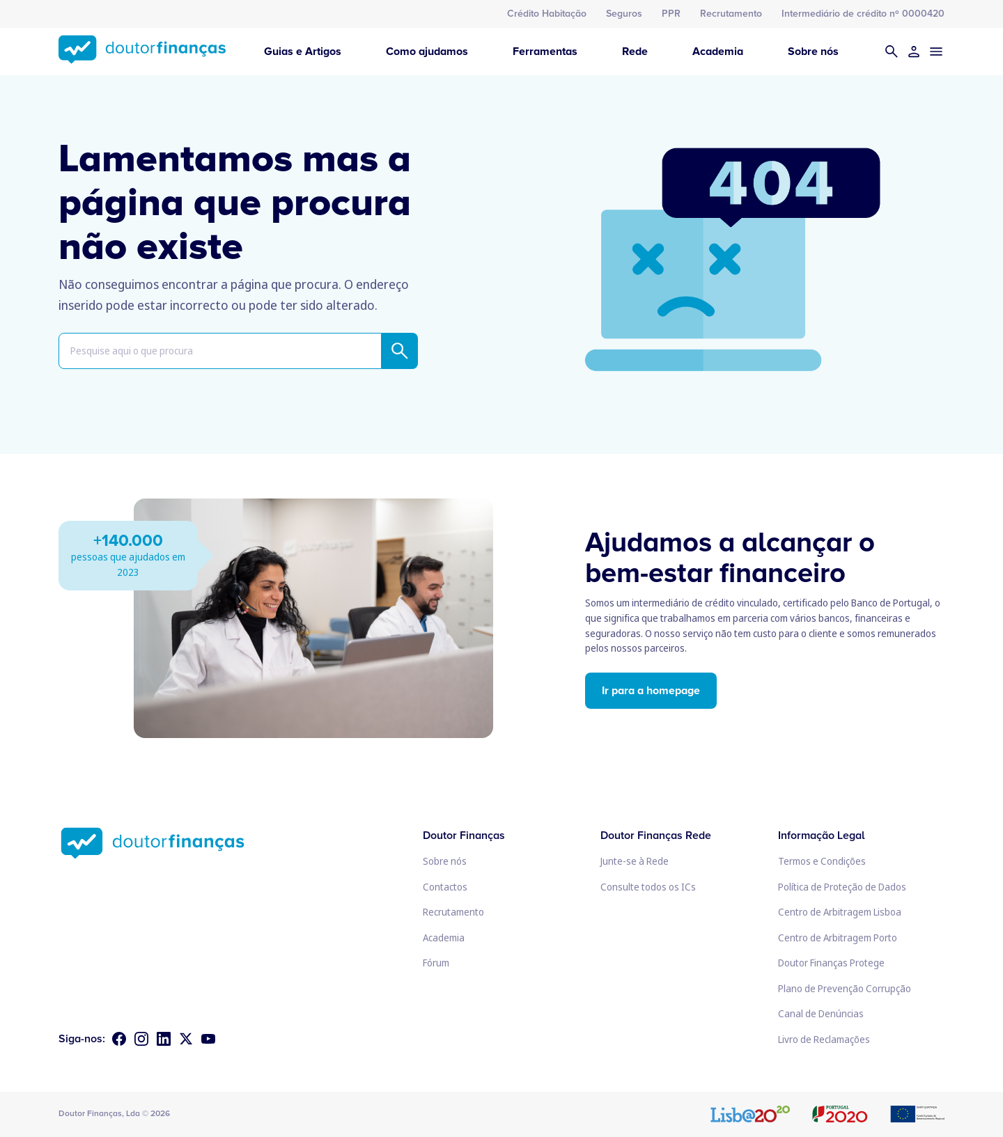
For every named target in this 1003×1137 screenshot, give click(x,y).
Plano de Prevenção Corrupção (844, 988)
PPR (671, 13)
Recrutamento (731, 13)
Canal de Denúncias (821, 1013)
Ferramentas (545, 51)
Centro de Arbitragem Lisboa (839, 911)
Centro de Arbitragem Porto (837, 937)
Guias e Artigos (302, 51)
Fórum (436, 962)
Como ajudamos (427, 51)
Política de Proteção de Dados (842, 886)
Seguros (624, 13)
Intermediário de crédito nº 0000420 (863, 13)
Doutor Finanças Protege (831, 962)
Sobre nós (813, 51)
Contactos (445, 886)
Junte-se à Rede (634, 861)
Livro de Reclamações (824, 1039)
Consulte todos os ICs (648, 886)
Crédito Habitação (546, 13)
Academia (717, 51)
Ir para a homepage (651, 691)
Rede (635, 51)
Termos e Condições (822, 861)
